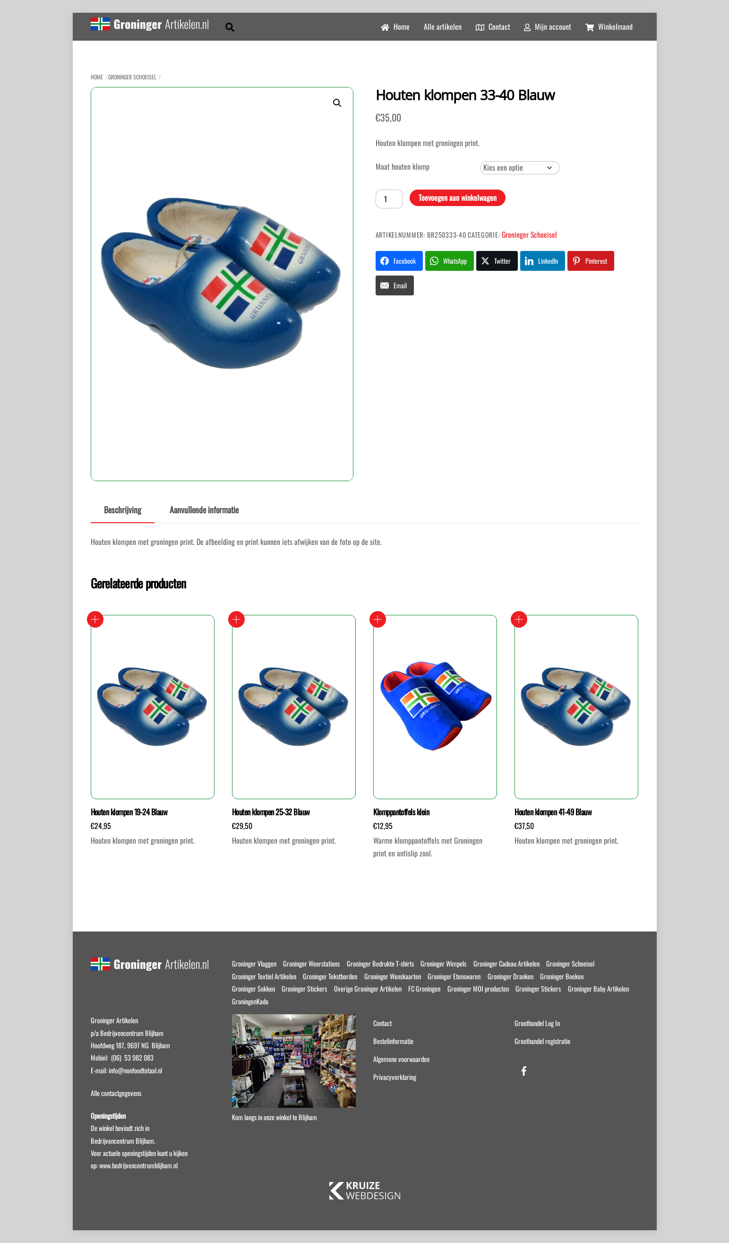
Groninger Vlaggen (254, 963)
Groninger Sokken (253, 988)
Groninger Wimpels (443, 963)
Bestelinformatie (393, 1041)
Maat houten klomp (402, 166)
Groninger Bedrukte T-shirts (380, 963)
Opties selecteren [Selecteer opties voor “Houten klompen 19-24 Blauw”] (95, 619)
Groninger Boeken (561, 976)
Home (395, 26)
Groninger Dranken (510, 976)
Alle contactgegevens (116, 1093)
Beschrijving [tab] (122, 509)
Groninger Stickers (304, 988)
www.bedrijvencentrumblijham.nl (138, 1165)
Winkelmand (609, 26)
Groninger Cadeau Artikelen (506, 963)
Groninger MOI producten (478, 988)
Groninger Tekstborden (330, 976)
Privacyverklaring (394, 1077)
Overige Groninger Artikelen (368, 988)
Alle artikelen (443, 26)
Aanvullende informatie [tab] (204, 509)
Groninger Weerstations (311, 963)
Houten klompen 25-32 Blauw (271, 812)
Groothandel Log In (537, 1023)
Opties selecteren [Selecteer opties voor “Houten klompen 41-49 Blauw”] (519, 619)
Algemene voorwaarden (401, 1059)
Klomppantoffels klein (401, 812)
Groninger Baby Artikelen (598, 988)
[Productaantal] (389, 199)
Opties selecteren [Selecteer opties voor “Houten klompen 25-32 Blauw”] (236, 619)
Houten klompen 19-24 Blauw (129, 812)
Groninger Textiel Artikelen (264, 976)
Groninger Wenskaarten (392, 976)
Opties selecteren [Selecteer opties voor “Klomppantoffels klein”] (377, 619)
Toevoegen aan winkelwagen (458, 197)
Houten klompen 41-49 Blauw (553, 812)
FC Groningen (424, 988)
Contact (493, 26)
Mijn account (547, 26)
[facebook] (524, 1069)
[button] (337, 103)
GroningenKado (250, 1001)
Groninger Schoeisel (132, 77)
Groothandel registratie (542, 1041)
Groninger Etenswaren (454, 976)
